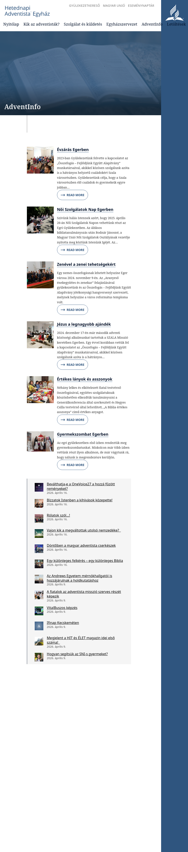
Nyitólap (11, 24)
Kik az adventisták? (41, 24)
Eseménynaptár (141, 5)
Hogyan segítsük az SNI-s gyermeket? (77, 654)
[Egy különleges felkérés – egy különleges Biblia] (39, 564)
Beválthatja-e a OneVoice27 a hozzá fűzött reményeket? (81, 486)
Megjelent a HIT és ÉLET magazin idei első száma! (81, 640)
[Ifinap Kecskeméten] (39, 626)
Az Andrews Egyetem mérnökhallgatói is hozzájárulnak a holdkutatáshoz (79, 578)
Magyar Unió (114, 5)
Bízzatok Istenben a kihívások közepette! (80, 500)
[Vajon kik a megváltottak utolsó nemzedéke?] (39, 533)
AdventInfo (152, 24)
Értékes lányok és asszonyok (84, 379)
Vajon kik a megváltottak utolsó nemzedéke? (84, 530)
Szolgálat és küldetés (83, 24)
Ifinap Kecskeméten (63, 622)
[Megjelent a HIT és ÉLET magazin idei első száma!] (39, 641)
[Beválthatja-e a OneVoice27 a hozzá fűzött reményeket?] (39, 487)
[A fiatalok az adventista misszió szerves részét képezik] (39, 595)
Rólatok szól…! (58, 515)
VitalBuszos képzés (62, 607)
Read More (72, 195)
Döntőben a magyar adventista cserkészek (81, 545)
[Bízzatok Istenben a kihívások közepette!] (39, 503)
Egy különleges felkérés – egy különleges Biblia (85, 560)
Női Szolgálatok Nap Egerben (85, 209)
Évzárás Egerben (73, 149)
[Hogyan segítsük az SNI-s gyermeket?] (39, 657)
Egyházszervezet (121, 24)
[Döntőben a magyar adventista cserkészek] (39, 548)
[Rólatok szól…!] (39, 518)
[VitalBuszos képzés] (39, 611)
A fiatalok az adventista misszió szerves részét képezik (84, 594)
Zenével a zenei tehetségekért (86, 264)
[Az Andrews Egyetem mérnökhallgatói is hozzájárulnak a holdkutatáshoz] (39, 579)
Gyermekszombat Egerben (82, 434)
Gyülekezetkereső (84, 5)
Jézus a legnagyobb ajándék (84, 324)
